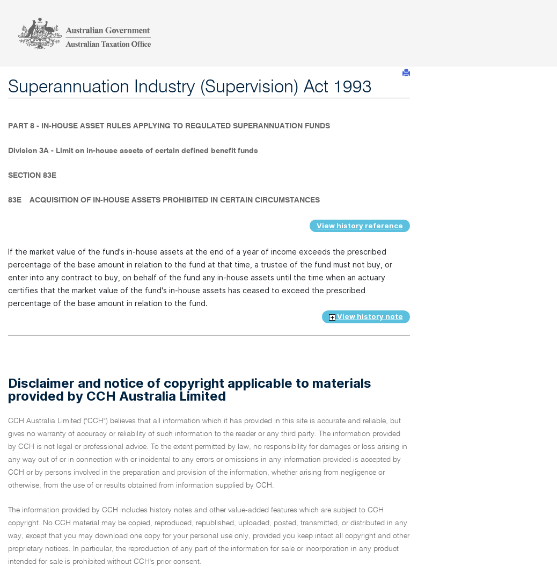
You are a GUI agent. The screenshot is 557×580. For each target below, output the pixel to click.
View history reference (360, 225)
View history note (366, 316)
